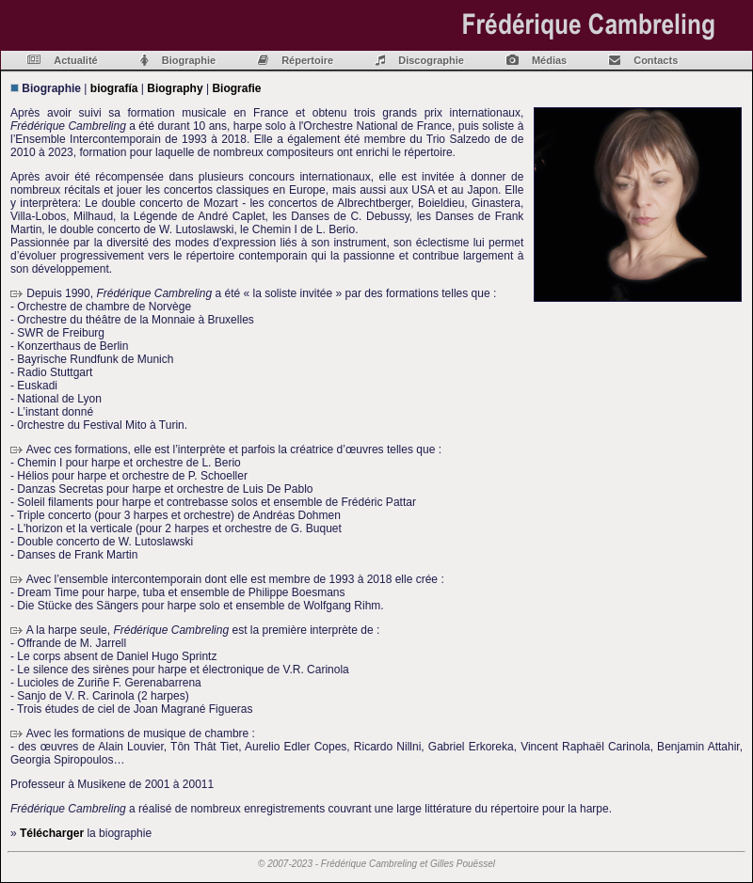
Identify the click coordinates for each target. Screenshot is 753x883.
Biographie (189, 60)
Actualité (75, 60)
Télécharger (52, 833)
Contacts (655, 60)
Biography (174, 88)
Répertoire (307, 60)
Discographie (431, 60)
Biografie (236, 88)
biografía (114, 88)
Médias (549, 60)
